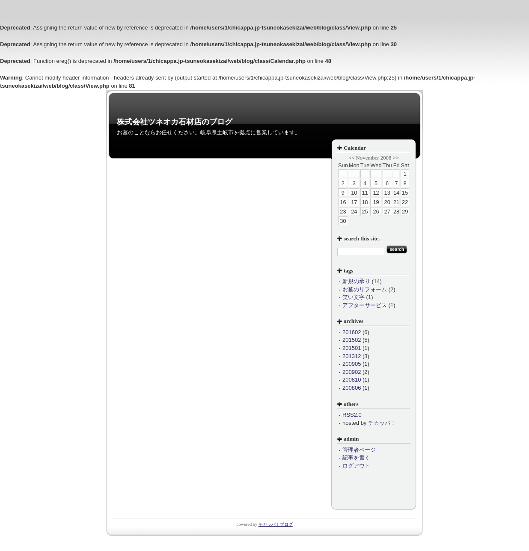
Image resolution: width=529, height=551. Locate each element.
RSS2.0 (352, 415)
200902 (351, 372)
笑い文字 (353, 297)
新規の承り (356, 281)
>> (396, 158)
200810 (351, 379)
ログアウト (356, 465)
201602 (351, 332)
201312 (351, 356)
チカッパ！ (382, 423)
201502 (351, 340)
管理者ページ (359, 450)
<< (351, 158)
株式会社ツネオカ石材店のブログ (174, 122)
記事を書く (356, 457)
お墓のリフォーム (364, 289)
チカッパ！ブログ (276, 524)
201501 (351, 348)
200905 (351, 364)
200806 (351, 388)
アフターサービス (364, 305)
